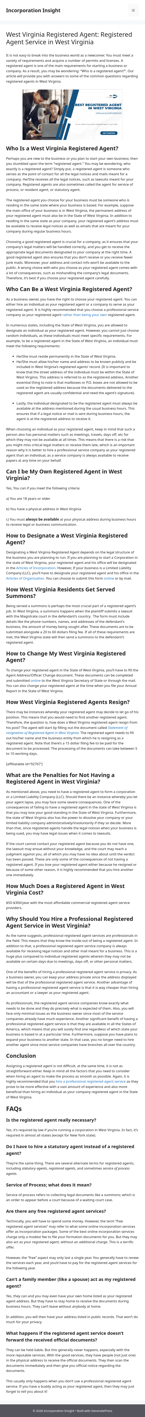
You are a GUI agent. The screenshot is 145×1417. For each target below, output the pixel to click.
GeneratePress (101, 1411)
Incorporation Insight (33, 10)
